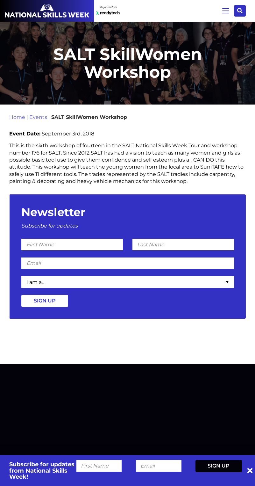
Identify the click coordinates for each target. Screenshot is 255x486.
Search (240, 10)
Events (38, 117)
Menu (225, 10)
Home (17, 117)
